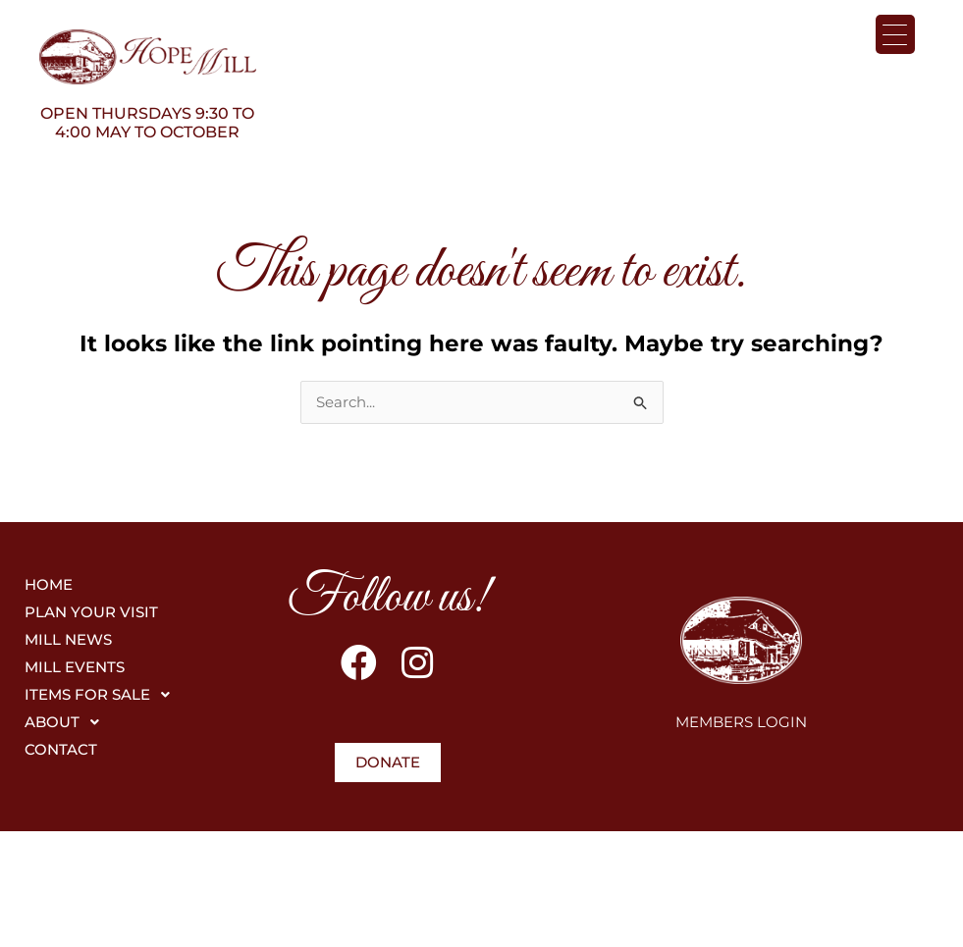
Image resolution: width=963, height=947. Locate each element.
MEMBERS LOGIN (741, 722)
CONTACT (61, 750)
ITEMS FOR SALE (103, 696)
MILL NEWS (68, 640)
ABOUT (67, 723)
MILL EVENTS (75, 667)
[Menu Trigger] (895, 34)
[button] (126, 696)
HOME (49, 585)
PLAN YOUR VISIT (91, 613)
